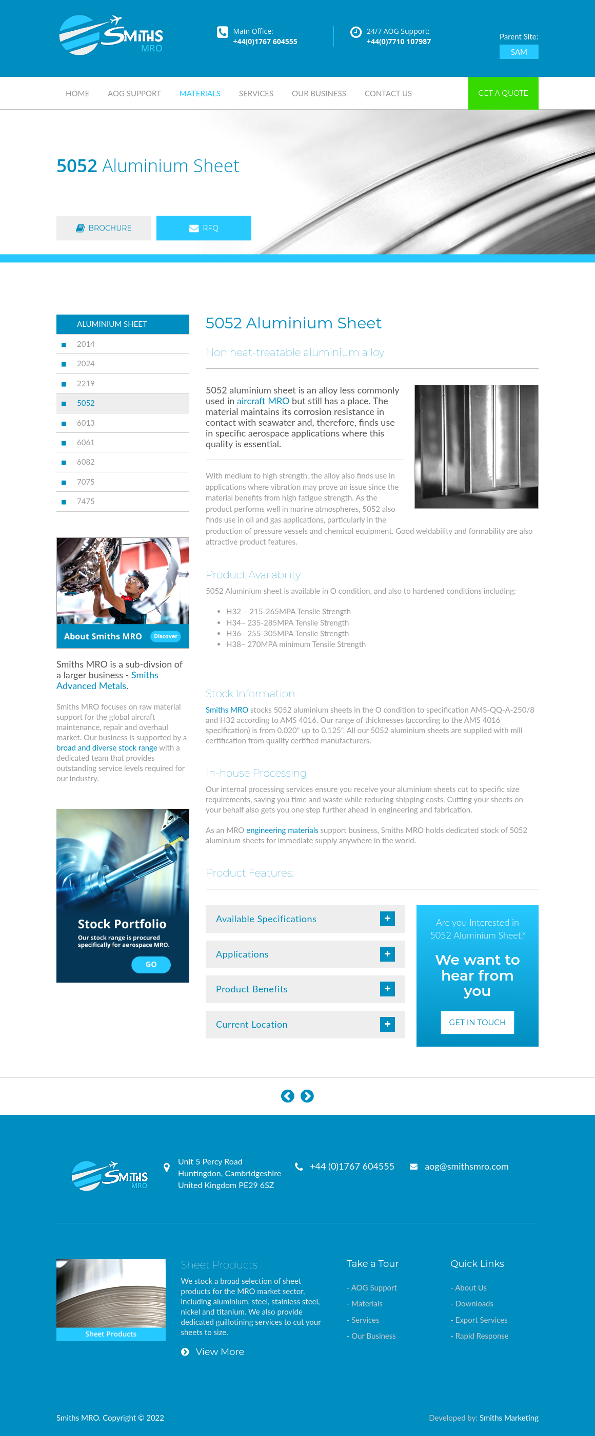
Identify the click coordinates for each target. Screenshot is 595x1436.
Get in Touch (477, 1022)
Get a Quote (503, 93)
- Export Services (478, 1319)
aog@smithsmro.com (467, 1166)
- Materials (365, 1303)
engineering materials (282, 830)
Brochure (104, 229)
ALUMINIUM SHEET (112, 323)
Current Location (305, 1024)
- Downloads (471, 1303)
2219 (86, 383)
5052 (86, 402)
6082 (86, 461)
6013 (86, 422)
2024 (86, 363)
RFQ (204, 229)
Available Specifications (305, 918)
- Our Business (371, 1335)
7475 (86, 501)
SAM (519, 51)
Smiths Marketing (509, 1417)
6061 (86, 442)
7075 (86, 481)
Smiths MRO (227, 709)
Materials (200, 93)
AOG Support (134, 93)
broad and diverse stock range (106, 747)
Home (77, 93)
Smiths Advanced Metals (107, 680)
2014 (86, 343)
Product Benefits (305, 989)
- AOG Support (372, 1287)
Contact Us (388, 93)
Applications (305, 954)
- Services (363, 1319)
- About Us (468, 1287)
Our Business (319, 93)
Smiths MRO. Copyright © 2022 (110, 1417)
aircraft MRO (263, 400)
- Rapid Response (479, 1335)
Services (256, 93)
